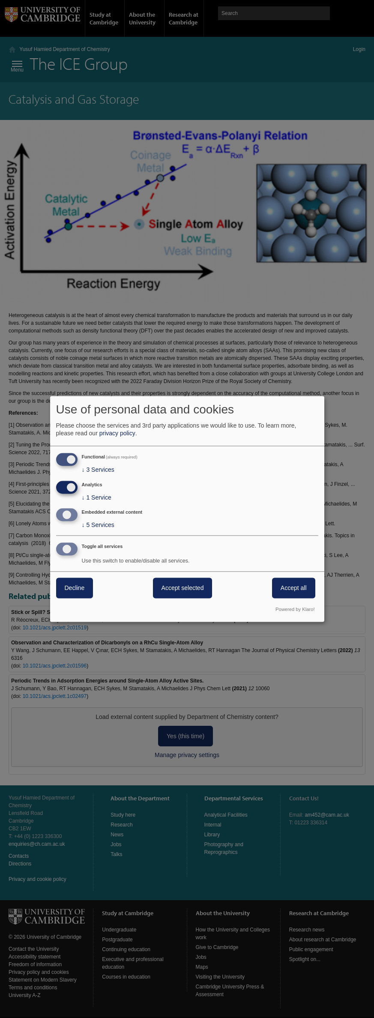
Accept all (294, 588)
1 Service (96, 497)
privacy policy (117, 433)
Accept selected (183, 588)
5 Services (98, 525)
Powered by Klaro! (294, 609)
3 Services (98, 469)
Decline (75, 588)
